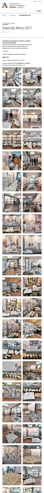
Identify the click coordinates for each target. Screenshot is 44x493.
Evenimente (13, 15)
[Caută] (19, 11)
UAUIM (4, 15)
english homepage (37, 1)
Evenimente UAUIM (8, 23)
